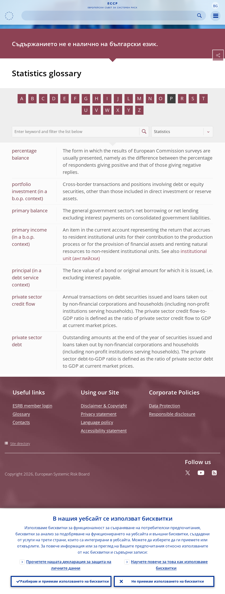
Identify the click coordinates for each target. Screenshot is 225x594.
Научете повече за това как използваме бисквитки (169, 564)
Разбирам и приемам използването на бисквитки (64, 581)
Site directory (20, 443)
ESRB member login (32, 406)
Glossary (21, 414)
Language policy (97, 422)
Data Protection (164, 406)
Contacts (21, 422)
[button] (215, 5)
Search (199, 15)
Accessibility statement (104, 430)
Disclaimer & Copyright (104, 406)
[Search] (110, 15)
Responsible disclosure (172, 414)
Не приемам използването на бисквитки (167, 581)
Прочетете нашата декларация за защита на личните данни (68, 564)
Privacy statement (98, 414)
